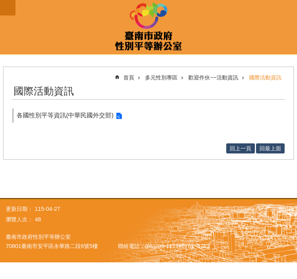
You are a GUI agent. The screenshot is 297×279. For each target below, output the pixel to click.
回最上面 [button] (270, 148)
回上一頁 (240, 148)
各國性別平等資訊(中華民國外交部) (65, 115)
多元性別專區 (161, 77)
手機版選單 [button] (7, 8)
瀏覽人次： (19, 219)
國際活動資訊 (265, 77)
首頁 (128, 77)
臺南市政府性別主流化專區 (148, 27)
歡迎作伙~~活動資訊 (213, 77)
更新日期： (19, 209)
